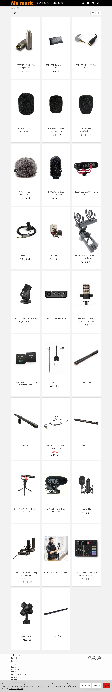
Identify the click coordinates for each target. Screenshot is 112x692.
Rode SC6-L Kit (56, 382)
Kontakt (14, 661)
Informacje (16, 654)
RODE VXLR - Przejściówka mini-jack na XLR (26, 66)
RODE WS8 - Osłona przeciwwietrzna (26, 193)
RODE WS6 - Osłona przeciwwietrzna (56, 193)
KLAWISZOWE (43, 3)
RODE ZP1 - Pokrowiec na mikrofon (56, 66)
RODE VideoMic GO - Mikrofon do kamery (86, 193)
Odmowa (97, 686)
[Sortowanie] (98, 13)
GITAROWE (58, 3)
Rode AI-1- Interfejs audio (56, 318)
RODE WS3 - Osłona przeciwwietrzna (56, 129)
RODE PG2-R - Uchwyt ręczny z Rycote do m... (86, 256)
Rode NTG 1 (86, 382)
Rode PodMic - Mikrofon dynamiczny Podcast (86, 320)
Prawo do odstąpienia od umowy (16, 669)
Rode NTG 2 (26, 445)
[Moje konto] (93, 3)
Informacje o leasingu (16, 678)
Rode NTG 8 (56, 636)
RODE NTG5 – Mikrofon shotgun (56, 572)
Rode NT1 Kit (86, 509)
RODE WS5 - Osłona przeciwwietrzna (86, 129)
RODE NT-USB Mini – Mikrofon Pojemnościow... (26, 320)
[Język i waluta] (98, 3)
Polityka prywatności (19, 674)
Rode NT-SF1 (26, 636)
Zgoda (106, 686)
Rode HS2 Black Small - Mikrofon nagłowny (56, 446)
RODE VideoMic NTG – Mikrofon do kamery (26, 510)
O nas (13, 664)
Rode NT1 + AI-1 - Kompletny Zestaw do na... (25, 573)
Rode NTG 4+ (86, 445)
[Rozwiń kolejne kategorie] (68, 3)
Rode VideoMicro (56, 255)
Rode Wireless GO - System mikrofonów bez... (26, 383)
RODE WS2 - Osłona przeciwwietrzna (26, 129)
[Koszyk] (88, 3)
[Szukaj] (83, 3)
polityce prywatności (16, 689)
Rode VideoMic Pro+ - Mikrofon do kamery (56, 510)
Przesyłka (15, 658)
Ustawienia (86, 686)
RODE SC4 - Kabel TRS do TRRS (86, 66)
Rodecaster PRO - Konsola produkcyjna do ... (86, 573)
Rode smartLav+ (25, 255)
